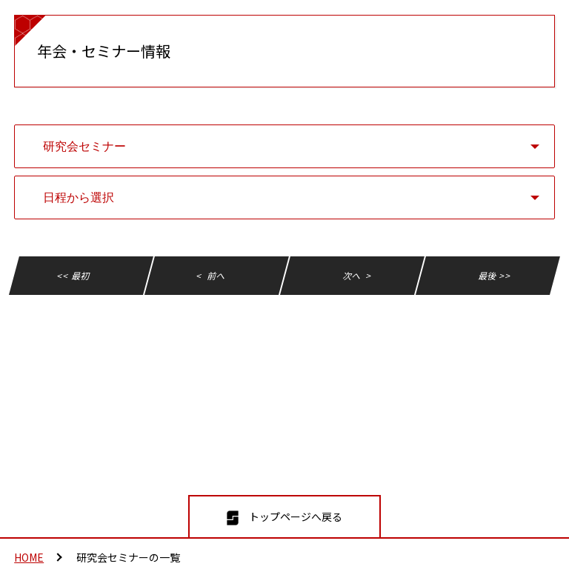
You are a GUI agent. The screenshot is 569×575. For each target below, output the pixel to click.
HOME (29, 557)
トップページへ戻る (295, 516)
